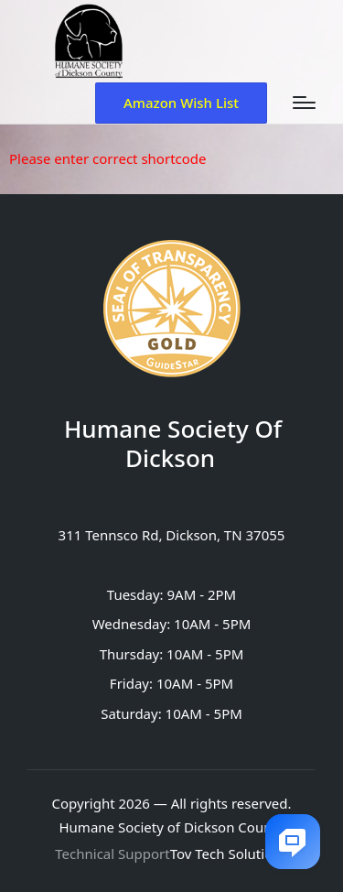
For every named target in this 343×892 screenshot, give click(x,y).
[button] (181, 103)
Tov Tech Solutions (229, 853)
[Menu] (304, 102)
